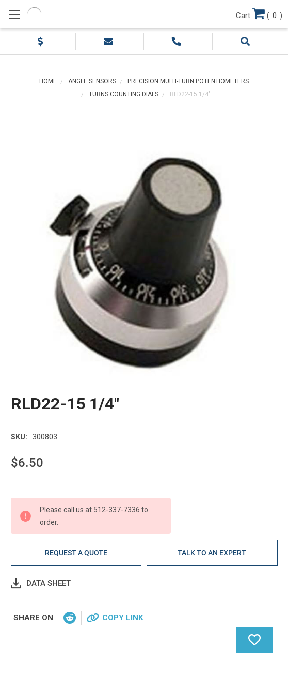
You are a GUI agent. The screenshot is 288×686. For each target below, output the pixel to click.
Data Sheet (48, 583)
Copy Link (122, 617)
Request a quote (76, 552)
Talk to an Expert (212, 552)
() (259, 13)
